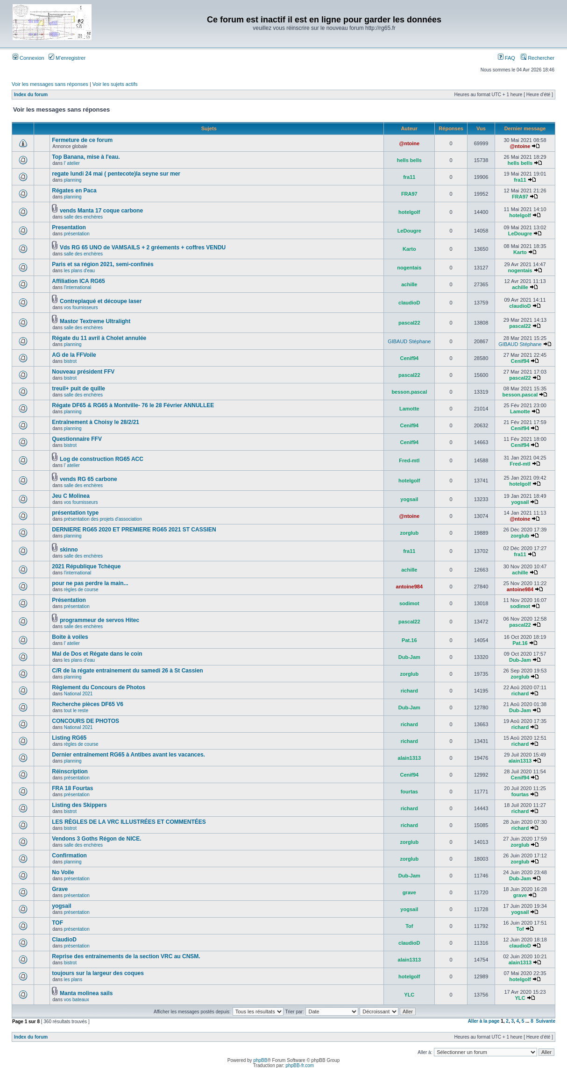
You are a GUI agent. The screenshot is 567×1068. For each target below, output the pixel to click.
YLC (409, 994)
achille (409, 284)
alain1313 (409, 758)
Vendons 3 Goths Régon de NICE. (96, 838)
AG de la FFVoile (74, 355)
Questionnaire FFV (77, 439)
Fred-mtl (409, 460)
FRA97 (409, 194)
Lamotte (409, 408)
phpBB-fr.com (300, 1065)
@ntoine (409, 143)
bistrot (70, 361)
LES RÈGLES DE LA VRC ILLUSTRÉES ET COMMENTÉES (129, 822)
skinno (69, 549)
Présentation (69, 600)
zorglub (409, 533)
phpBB (260, 1060)
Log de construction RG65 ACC (101, 459)
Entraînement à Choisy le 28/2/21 (95, 422)
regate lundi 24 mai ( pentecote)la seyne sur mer (116, 173)
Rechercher (537, 58)
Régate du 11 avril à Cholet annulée (99, 338)
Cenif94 (409, 358)
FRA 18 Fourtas (72, 788)
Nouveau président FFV (83, 371)
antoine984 (409, 586)
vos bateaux (76, 999)
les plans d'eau (79, 270)
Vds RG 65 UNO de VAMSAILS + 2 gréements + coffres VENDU (143, 247)
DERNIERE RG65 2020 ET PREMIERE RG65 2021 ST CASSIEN (134, 529)
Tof (409, 926)
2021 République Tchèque (86, 566)
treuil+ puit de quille (78, 388)
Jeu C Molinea (71, 496)
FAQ (506, 58)
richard (409, 690)
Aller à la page (484, 1021)
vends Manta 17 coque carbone (101, 210)
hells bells (409, 160)
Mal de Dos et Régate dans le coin (97, 654)
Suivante (545, 1021)
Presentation (69, 227)
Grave (60, 889)
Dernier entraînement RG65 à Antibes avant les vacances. (128, 754)
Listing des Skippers (79, 805)
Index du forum (31, 94)
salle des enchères (83, 216)
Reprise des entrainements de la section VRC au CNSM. (126, 956)
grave (409, 892)
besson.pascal (409, 392)
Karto (409, 249)
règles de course (81, 589)
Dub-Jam (409, 657)
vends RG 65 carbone (88, 479)
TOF (57, 922)
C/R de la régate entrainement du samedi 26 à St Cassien (127, 670)
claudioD (409, 302)
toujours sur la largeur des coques (98, 973)
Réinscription (70, 771)
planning (73, 180)
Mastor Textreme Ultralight (95, 321)
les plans (73, 979)
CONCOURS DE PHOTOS (85, 721)
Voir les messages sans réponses (50, 84)
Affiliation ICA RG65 (78, 281)
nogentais (409, 267)
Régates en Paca (74, 190)
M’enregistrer (67, 58)
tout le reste (76, 710)
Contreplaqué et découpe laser (101, 301)
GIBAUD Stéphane (409, 341)
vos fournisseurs (81, 307)
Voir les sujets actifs (115, 84)
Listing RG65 (69, 738)
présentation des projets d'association (103, 519)
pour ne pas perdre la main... (90, 583)
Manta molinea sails (86, 993)
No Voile (63, 872)
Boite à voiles (70, 637)
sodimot (409, 603)
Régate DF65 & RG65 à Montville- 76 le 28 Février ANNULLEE (133, 405)
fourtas (409, 791)
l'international (78, 287)
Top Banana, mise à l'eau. (86, 157)
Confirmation (69, 855)
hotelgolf (409, 212)
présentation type (75, 512)
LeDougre (409, 230)
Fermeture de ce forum (82, 140)
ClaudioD (64, 939)
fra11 (409, 177)
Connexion (28, 58)
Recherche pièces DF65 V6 (87, 704)
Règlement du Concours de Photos (98, 687)
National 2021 (78, 693)
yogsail (409, 499)
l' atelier (72, 163)
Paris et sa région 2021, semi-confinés (102, 264)
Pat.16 (409, 640)
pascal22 (409, 322)
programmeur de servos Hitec (99, 620)
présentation (77, 233)
